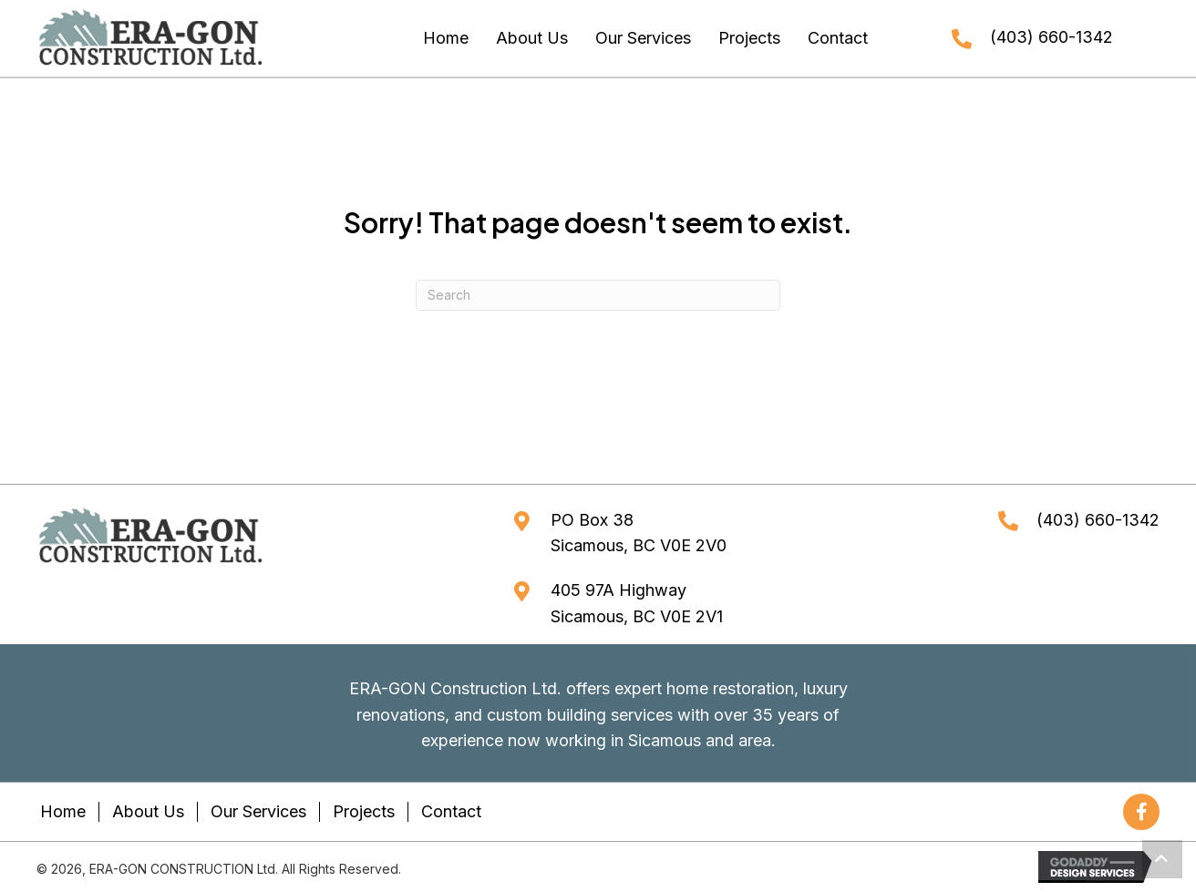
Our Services (258, 811)
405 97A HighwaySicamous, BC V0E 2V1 (637, 603)
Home (63, 811)
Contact (451, 811)
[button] (1141, 812)
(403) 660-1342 (1051, 36)
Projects (364, 811)
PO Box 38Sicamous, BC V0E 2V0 (639, 533)
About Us (148, 811)
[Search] (598, 295)
